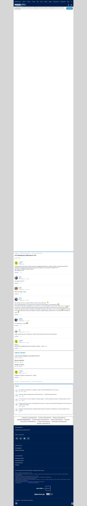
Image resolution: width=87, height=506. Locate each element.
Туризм (45, 1)
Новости (29, 1)
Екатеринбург (18, 448)
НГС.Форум (17, 253)
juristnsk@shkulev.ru (48, 481)
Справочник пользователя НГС (22, 430)
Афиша (50, 1)
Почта (41, 1)
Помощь (17, 465)
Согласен (69, 8)
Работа (23, 1)
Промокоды (62, 1)
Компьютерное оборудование (37, 253)
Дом (38, 1)
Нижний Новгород (19, 450)
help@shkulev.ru (25, 482)
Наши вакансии (19, 462)
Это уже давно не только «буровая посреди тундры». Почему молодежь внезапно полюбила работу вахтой (44, 398)
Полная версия (18, 427)
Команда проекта (19, 460)
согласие (59, 7)
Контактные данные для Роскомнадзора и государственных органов (29, 470)
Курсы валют (56, 1)
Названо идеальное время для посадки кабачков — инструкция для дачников (38, 394)
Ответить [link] (16, 272)
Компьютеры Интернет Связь (25, 253)
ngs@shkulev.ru (31, 480)
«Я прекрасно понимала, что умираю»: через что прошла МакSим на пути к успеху (38, 389)
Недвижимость (17, 1)
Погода (33, 1)
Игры (68, 1)
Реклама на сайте (19, 458)
